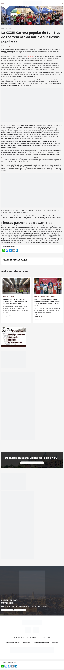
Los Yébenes (13, 46)
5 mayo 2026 (7, 316)
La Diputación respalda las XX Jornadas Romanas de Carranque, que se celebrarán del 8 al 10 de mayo (47, 302)
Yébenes (30, 56)
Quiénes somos (19, 637)
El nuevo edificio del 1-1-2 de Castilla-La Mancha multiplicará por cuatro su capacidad (14, 301)
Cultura (48, 296)
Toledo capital (11, 296)
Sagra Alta (52, 296)
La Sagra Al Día (45, 637)
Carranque (42, 296)
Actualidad (5, 46)
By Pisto (55, 642)
